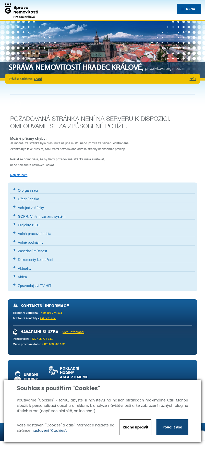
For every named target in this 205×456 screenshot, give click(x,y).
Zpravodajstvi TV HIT (34, 286)
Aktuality (24, 268)
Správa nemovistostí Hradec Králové (20, 10)
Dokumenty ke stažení (35, 260)
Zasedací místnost (32, 251)
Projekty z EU (29, 225)
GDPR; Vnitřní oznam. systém (42, 216)
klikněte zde (48, 318)
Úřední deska (28, 199)
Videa (22, 277)
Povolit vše (172, 427)
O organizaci (28, 190)
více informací (73, 332)
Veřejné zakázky (31, 208)
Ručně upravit (135, 427)
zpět (193, 79)
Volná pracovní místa (34, 234)
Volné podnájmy (30, 242)
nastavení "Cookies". (49, 430)
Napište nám (18, 175)
